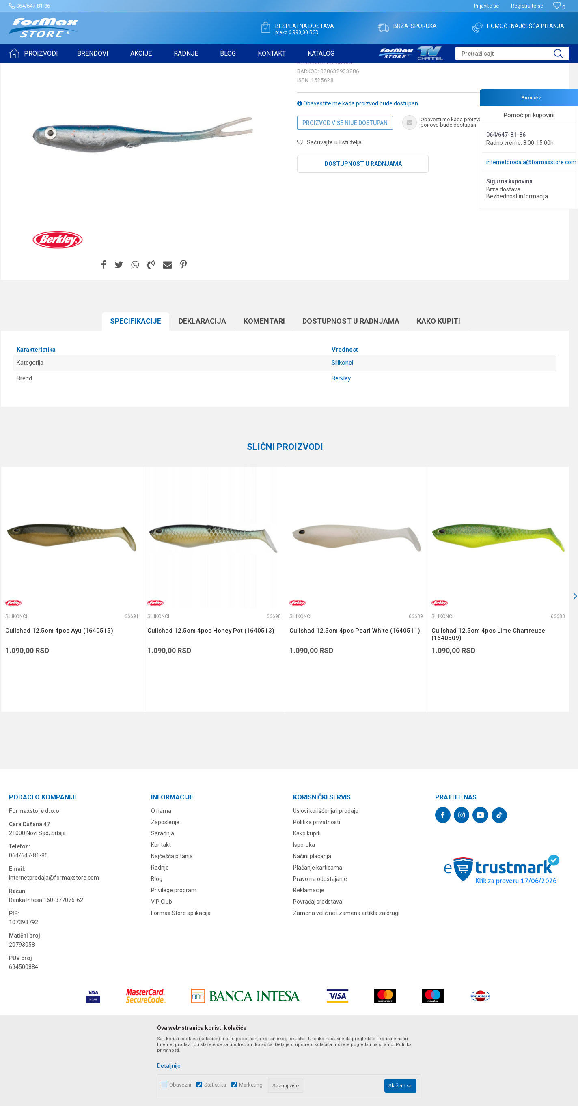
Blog (156, 941)
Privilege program (173, 953)
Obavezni (180, 1085)
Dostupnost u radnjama (363, 226)
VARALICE (82, 68)
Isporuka (304, 907)
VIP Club (161, 964)
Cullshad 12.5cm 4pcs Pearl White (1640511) (354, 693)
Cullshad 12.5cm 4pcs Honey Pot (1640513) (210, 693)
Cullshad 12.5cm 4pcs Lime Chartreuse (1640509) (488, 697)
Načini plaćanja (312, 919)
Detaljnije (169, 1066)
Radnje (160, 930)
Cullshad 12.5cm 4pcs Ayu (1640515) (59, 693)
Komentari (264, 384)
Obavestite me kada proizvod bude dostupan (357, 166)
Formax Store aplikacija (181, 976)
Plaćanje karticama (317, 930)
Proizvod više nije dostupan (345, 186)
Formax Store (24, 68)
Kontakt (161, 907)
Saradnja (162, 896)
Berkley (341, 441)
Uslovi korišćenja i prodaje (325, 873)
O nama (161, 873)
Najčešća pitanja (172, 919)
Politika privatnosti (316, 885)
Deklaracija (202, 384)
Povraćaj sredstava (317, 964)
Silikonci (109, 68)
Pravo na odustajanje (320, 941)
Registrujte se (527, 6)
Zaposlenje (165, 885)
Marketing (251, 1085)
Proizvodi (55, 68)
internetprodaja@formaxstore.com (531, 162)
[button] (512, 53)
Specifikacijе (135, 384)
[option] (72, 652)
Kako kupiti (438, 384)
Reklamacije (308, 953)
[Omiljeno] (559, 7)
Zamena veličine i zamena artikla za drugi (346, 976)
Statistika (215, 1085)
